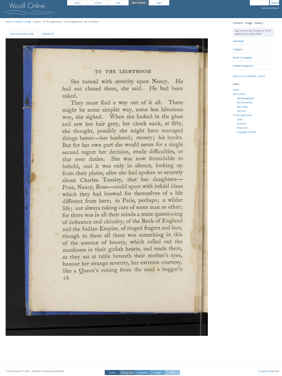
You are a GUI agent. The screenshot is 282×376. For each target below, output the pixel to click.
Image (28, 21)
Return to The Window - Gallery (249, 76)
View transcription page (22, 33)
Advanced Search (270, 7)
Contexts (241, 123)
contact (98, 2)
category (238, 49)
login (158, 2)
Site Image (242, 106)
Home (9, 21)
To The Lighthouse (242, 115)
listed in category (242, 57)
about (77, 2)
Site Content (239, 93)
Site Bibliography (245, 98)
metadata (238, 41)
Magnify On (48, 33)
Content (18, 21)
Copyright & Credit (246, 131)
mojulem (264, 371)
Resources (242, 127)
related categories (243, 66)
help (118, 2)
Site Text (241, 110)
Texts (239, 119)
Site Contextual (244, 102)
